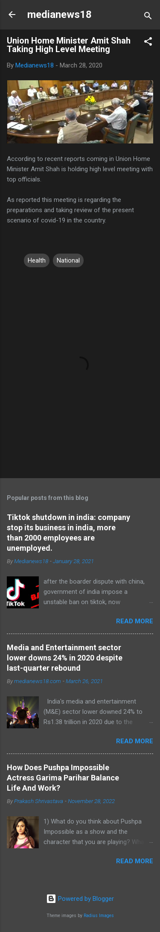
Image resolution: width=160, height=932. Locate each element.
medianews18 (59, 14)
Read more (134, 621)
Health (37, 260)
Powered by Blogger (80, 899)
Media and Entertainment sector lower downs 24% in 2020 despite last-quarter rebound (64, 657)
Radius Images (99, 915)
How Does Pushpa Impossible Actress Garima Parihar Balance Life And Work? (63, 777)
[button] (148, 43)
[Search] (148, 17)
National (68, 260)
